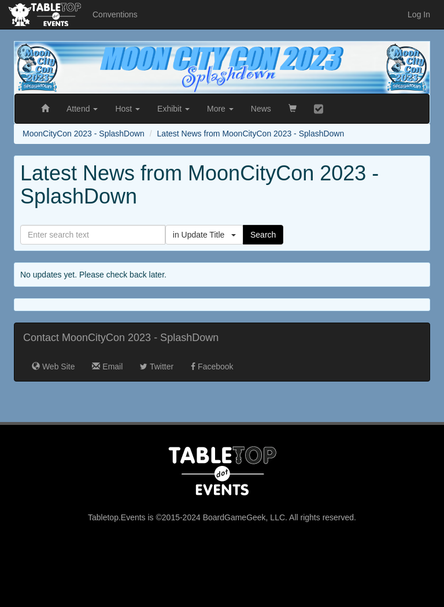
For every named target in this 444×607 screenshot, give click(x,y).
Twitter (156, 366)
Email (107, 366)
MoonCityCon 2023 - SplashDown (84, 133)
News (261, 108)
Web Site (53, 366)
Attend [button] (82, 108)
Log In (419, 14)
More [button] (220, 108)
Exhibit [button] (173, 108)
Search (263, 234)
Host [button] (127, 108)
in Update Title (204, 234)
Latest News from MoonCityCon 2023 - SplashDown (251, 133)
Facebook (212, 366)
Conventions (115, 14)
